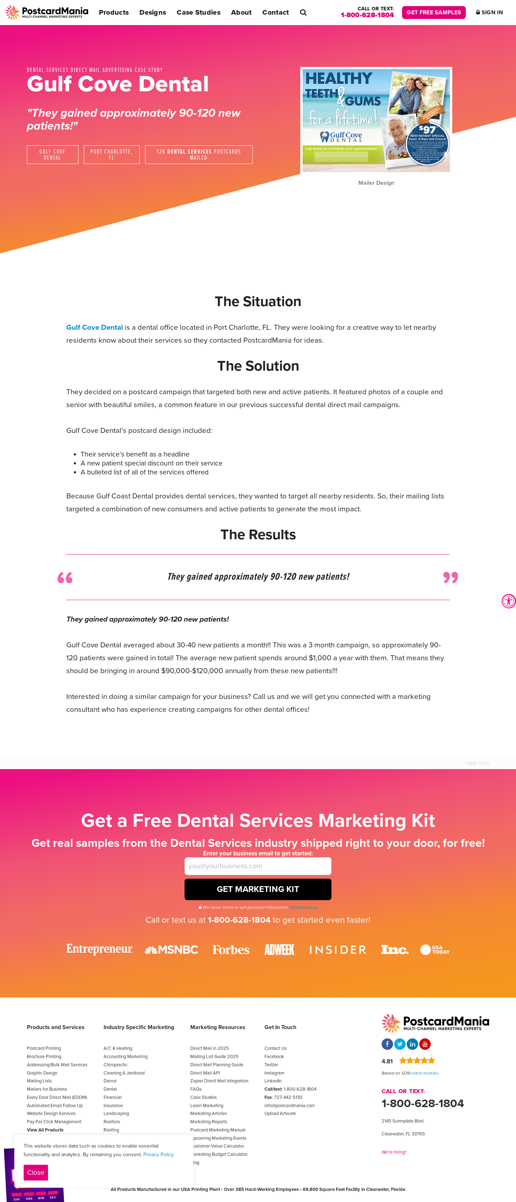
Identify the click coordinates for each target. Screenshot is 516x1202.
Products (114, 12)
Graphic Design (42, 1073)
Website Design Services (51, 1113)
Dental (110, 1089)
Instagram (274, 1073)
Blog (194, 1162)
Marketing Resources (217, 1027)
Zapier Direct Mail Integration (219, 1081)
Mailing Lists (39, 1081)
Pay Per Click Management (54, 1122)
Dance (110, 1081)
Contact (275, 12)
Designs (152, 12)
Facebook (274, 1056)
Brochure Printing (44, 1056)
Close (35, 1172)
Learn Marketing (206, 1106)
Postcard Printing (44, 1048)
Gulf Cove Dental (94, 327)
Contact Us (275, 1048)
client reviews (424, 1073)
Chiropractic (116, 1065)
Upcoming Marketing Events (218, 1138)
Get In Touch (280, 1027)
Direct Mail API (205, 1073)
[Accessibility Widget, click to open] (509, 601)
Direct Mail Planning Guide (216, 1065)
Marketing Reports (208, 1122)
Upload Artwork (280, 1113)
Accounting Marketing (126, 1056)
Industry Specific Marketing (139, 1027)
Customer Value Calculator (217, 1146)
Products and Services (56, 1027)
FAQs (196, 1089)
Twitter (271, 1065)
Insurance (113, 1106)
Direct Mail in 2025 (209, 1048)
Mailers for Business (47, 1089)
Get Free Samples (434, 12)
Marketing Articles (208, 1113)
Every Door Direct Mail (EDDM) (57, 1097)
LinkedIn (273, 1081)
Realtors (112, 1122)
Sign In (489, 12)
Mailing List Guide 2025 (214, 1056)
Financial (112, 1097)
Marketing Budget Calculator (219, 1154)
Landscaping (116, 1113)
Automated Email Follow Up (55, 1106)
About (241, 12)
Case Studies (198, 12)
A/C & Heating (118, 1048)
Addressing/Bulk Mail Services (57, 1065)
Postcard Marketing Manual (217, 1130)
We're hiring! (394, 1152)
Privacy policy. (303, 907)
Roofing (111, 1130)
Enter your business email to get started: (258, 853)
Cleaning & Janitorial (124, 1073)
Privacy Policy (158, 1155)
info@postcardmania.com (289, 1106)
